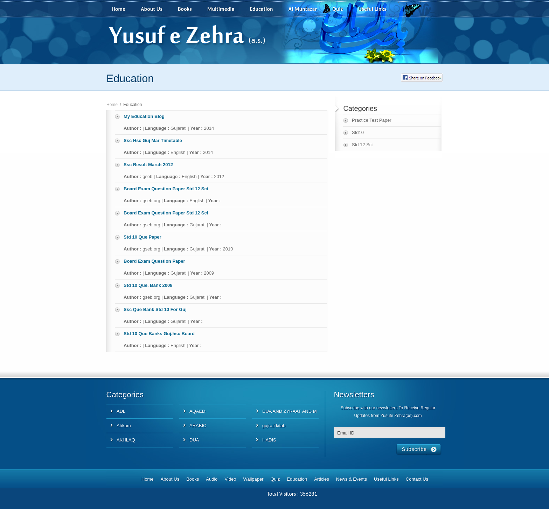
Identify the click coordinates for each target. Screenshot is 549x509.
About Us (151, 9)
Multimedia (224, 9)
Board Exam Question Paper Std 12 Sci (166, 188)
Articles (321, 479)
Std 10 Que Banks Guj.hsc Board (159, 333)
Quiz (338, 9)
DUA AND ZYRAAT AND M (289, 411)
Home (118, 9)
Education (261, 9)
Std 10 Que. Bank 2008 (148, 285)
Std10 (358, 132)
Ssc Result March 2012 (148, 164)
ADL (121, 411)
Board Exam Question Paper (154, 261)
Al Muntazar (303, 9)
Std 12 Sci (362, 144)
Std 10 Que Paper (142, 237)
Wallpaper (253, 479)
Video (230, 479)
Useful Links (373, 9)
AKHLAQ (126, 440)
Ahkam (124, 425)
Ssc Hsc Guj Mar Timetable (153, 140)
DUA (194, 440)
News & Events (351, 479)
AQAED (197, 411)
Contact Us (417, 479)
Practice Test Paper (371, 120)
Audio (211, 479)
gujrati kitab (273, 425)
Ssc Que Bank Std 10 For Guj (155, 309)
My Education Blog (144, 116)
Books (185, 9)
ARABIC (197, 425)
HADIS (269, 440)
